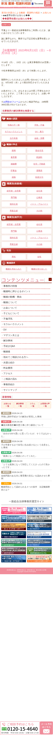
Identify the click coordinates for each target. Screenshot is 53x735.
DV (5, 330)
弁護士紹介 (9, 362)
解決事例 (7, 340)
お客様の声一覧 (45, 405)
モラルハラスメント (13, 324)
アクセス (7, 373)
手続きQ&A (9, 346)
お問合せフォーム (11, 102)
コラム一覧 (32, 405)
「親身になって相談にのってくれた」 (19, 456)
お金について (10, 308)
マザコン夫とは (11, 335)
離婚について (10, 302)
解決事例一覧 (20, 405)
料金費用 (7, 368)
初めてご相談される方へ (15, 357)
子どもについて (11, 313)
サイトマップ (10, 390)
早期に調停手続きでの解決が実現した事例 (21, 416)
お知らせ (6, 25)
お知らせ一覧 (7, 405)
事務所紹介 (9, 384)
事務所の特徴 (10, 286)
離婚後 (6, 351)
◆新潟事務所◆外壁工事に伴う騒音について (22, 425)
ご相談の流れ (10, 379)
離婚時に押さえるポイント (17, 291)
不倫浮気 (7, 318)
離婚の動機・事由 (12, 297)
